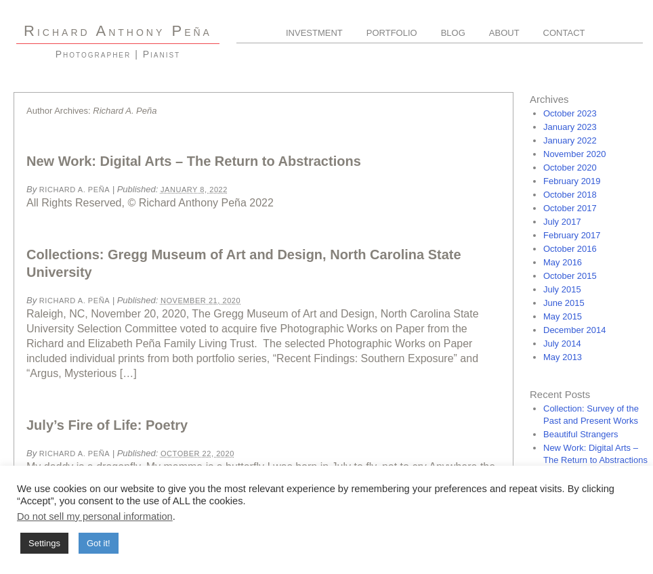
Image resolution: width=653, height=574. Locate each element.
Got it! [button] (98, 543)
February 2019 (572, 181)
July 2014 (562, 343)
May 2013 (562, 357)
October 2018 (570, 195)
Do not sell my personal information (95, 516)
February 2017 (572, 235)
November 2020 (574, 154)
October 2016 (570, 249)
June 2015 (564, 303)
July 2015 (562, 289)
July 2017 (562, 222)
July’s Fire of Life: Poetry (107, 425)
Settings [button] (44, 543)
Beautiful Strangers (580, 434)
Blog (453, 33)
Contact (564, 33)
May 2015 (562, 316)
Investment (314, 33)
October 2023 (570, 113)
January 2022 (570, 140)
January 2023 (570, 127)
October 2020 (570, 167)
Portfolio (391, 33)
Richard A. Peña (74, 189)
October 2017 (570, 208)
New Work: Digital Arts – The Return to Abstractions (193, 161)
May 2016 (562, 262)
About (504, 33)
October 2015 (570, 276)
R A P (118, 30)
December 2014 (574, 330)
